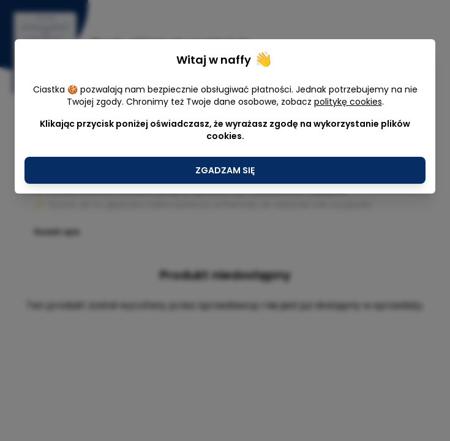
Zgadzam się (225, 170)
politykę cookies (348, 102)
